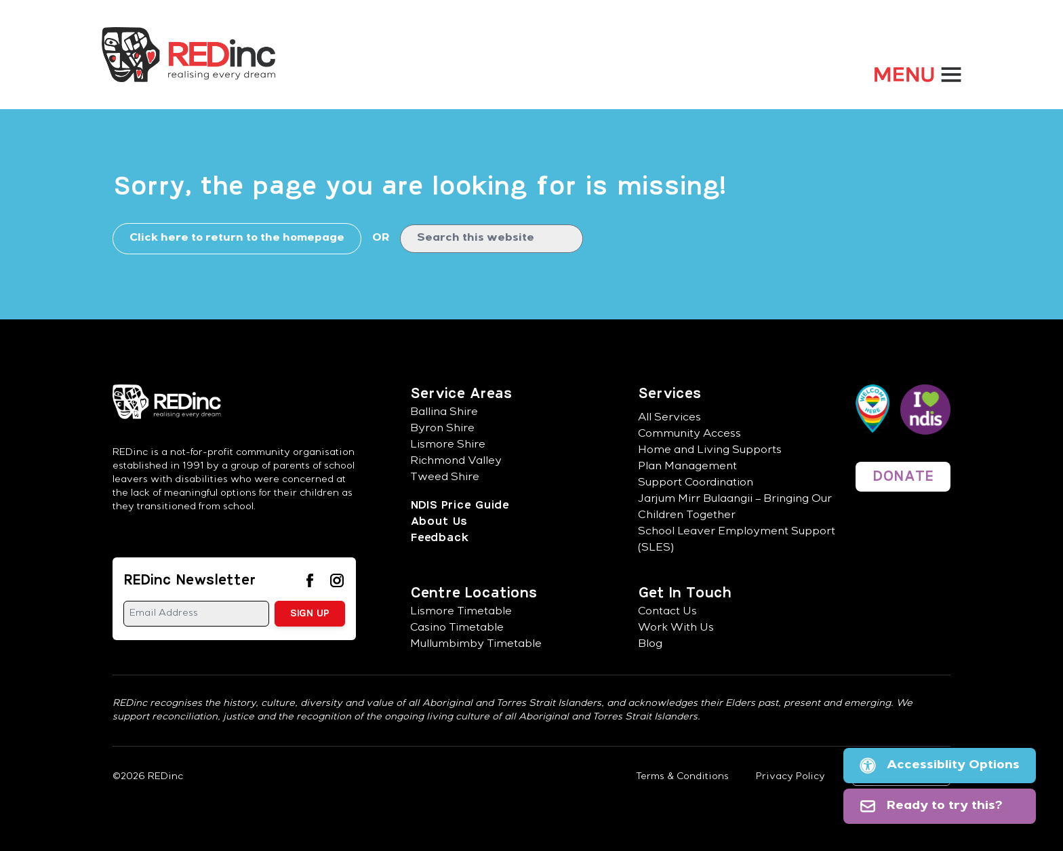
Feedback (439, 537)
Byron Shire (442, 429)
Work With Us (676, 628)
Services (669, 394)
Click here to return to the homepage (236, 238)
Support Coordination (695, 483)
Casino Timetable (457, 628)
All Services (669, 418)
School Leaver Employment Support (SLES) (736, 540)
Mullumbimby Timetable (476, 644)
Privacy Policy (790, 777)
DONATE (903, 476)
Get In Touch (684, 593)
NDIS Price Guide (459, 505)
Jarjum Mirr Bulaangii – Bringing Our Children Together (735, 507)
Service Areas (461, 394)
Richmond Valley (456, 461)
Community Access (689, 434)
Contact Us (667, 612)
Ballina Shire (444, 413)
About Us (438, 521)
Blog (650, 644)
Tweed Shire (444, 478)
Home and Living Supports (710, 451)
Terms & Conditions (682, 777)
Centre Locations (473, 593)
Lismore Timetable (461, 612)
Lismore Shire (447, 445)
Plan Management (687, 467)
